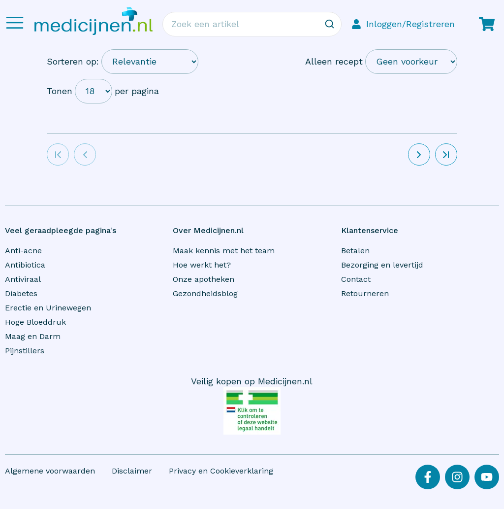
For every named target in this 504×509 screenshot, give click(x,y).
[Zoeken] (329, 24)
